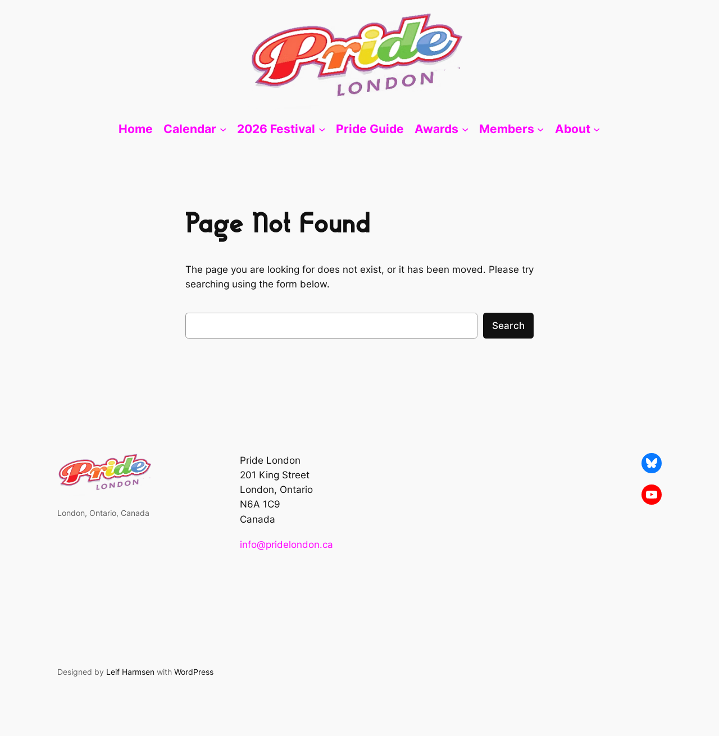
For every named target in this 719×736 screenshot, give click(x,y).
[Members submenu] (540, 129)
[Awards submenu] (465, 129)
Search (508, 325)
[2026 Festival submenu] (321, 129)
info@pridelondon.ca (286, 544)
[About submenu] (596, 129)
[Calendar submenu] (223, 129)
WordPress (193, 671)
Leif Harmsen (130, 671)
